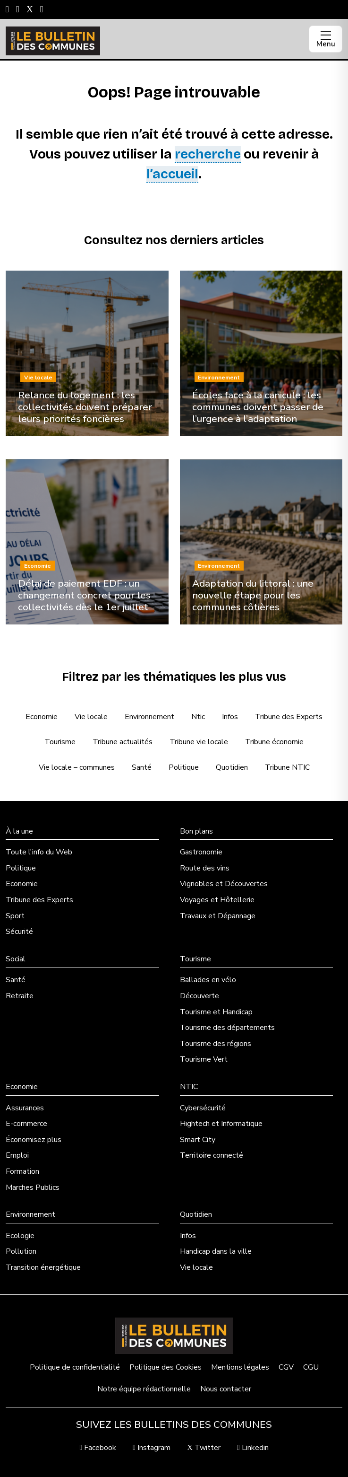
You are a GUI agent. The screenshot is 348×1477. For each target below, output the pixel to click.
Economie (41, 717)
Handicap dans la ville (216, 1251)
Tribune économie (274, 742)
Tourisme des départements (227, 1027)
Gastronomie (201, 852)
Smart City (197, 1139)
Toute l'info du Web (39, 852)
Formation (22, 1171)
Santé (142, 767)
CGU (311, 1367)
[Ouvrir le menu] (325, 39)
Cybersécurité (203, 1108)
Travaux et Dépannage (217, 916)
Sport (15, 916)
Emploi (17, 1155)
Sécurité (19, 931)
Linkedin (253, 1447)
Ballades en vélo (208, 980)
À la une (19, 831)
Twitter (204, 1447)
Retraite (20, 996)
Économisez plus (33, 1139)
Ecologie (20, 1236)
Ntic (198, 717)
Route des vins (204, 868)
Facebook (97, 1447)
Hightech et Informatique (221, 1123)
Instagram (151, 1447)
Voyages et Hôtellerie (217, 900)
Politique (184, 767)
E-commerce (26, 1123)
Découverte (199, 996)
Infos (230, 717)
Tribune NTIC (287, 767)
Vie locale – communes (77, 767)
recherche (208, 154)
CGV (286, 1367)
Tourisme (60, 742)
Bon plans (196, 831)
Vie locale (91, 717)
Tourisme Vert (204, 1059)
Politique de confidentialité (75, 1367)
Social (15, 959)
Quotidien (232, 767)
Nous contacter (225, 1389)
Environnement (149, 717)
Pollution (21, 1251)
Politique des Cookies (165, 1367)
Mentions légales (240, 1367)
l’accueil (172, 174)
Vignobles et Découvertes (224, 884)
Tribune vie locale (199, 742)
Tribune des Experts (289, 717)
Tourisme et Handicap (216, 1012)
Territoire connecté (211, 1155)
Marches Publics (32, 1187)
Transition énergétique (43, 1267)
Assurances (25, 1108)
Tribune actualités (123, 742)
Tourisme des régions (215, 1043)
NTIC (189, 1086)
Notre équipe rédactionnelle (144, 1389)
